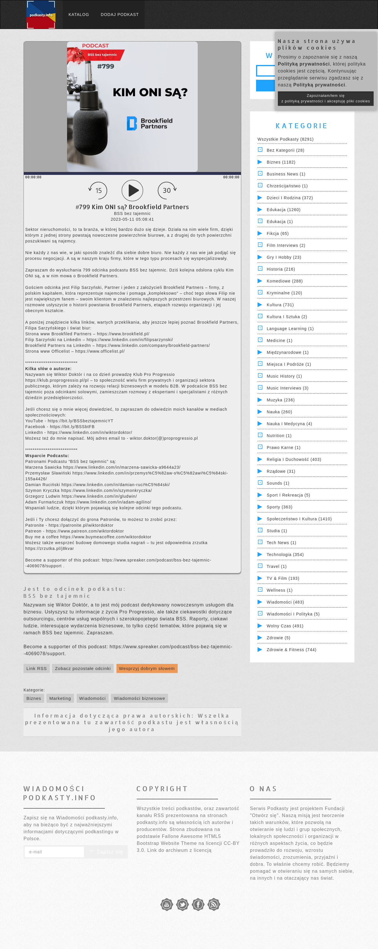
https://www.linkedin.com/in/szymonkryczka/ (106, 490)
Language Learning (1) (290, 328)
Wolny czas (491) (285, 626)
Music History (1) (284, 376)
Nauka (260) (279, 412)
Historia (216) (281, 269)
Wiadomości (92, 698)
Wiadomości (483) (285, 602)
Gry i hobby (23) (284, 257)
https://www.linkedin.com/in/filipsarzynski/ (130, 339)
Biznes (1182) (281, 162)
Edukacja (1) (280, 221)
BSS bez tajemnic (57, 595)
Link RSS (36, 668)
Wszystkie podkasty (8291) (286, 139)
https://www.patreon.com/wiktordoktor (85, 531)
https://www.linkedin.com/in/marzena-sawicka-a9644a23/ (122, 467)
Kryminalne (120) (285, 293)
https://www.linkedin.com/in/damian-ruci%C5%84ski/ (116, 484)
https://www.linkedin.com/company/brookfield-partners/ (153, 345)
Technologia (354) (285, 554)
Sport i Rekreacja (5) (288, 495)
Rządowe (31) (281, 471)
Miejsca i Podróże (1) (289, 364)
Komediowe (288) (285, 281)
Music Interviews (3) (288, 388)
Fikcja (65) (278, 233)
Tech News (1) (281, 542)
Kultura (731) (280, 305)
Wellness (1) (280, 590)
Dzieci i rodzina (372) (290, 197)
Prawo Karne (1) (284, 447)
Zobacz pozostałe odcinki (83, 668)
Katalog (79, 14)
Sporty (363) (280, 507)
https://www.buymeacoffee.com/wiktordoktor (106, 537)
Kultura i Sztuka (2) (287, 316)
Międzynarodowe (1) (288, 352)
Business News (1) (286, 174)
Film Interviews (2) (286, 245)
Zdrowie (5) (279, 637)
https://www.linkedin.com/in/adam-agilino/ (108, 502)
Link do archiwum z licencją (179, 850)
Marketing (60, 698)
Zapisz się (106, 852)
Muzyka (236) (281, 400)
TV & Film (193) (283, 578)
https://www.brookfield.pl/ (123, 334)
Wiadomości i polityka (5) (293, 614)
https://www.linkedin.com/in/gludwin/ (99, 496)
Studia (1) (277, 530)
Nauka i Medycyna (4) (289, 423)
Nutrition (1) (279, 435)
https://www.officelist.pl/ (100, 351)
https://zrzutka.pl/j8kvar (49, 548)
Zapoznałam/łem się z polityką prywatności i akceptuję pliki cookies (325, 98)
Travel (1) (277, 566)
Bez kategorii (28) (286, 150)
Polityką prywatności (304, 63)
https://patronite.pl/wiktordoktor (81, 525)
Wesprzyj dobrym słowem (147, 668)
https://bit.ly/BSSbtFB (72, 426)
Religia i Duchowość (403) (294, 459)
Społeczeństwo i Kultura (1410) (299, 519)
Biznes (33, 698)
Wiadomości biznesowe (139, 698)
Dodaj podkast (120, 14)
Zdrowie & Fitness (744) (292, 649)
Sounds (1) (278, 483)
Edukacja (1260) (284, 209)
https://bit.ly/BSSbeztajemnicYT (80, 421)
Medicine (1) (280, 340)
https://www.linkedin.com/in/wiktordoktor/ (89, 432)
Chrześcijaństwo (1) (287, 186)
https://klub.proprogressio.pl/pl (57, 380)
